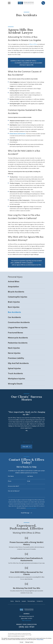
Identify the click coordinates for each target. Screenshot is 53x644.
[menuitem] (26, 281)
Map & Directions (26, 620)
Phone (9, 481)
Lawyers (24, 601)
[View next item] (32, 442)
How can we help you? (14, 491)
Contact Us (40, 601)
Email (28, 481)
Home (12, 601)
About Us (17, 601)
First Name (11, 476)
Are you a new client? (13, 486)
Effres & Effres (33, 44)
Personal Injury (31, 601)
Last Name (30, 476)
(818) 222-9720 (26, 627)
